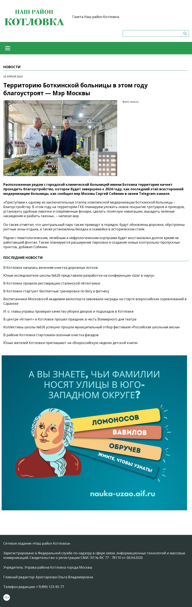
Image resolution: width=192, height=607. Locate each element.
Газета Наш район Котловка (95, 16)
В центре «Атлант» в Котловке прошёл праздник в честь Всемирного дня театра (69, 319)
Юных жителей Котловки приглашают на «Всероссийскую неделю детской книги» (70, 342)
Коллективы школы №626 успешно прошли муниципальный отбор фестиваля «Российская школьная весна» (91, 327)
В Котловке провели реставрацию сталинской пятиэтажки (51, 283)
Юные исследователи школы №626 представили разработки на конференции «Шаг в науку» (79, 275)
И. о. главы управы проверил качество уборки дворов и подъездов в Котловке (68, 311)
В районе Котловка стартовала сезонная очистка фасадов (51, 335)
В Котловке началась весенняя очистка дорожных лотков (50, 267)
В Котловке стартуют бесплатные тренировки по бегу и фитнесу (56, 291)
